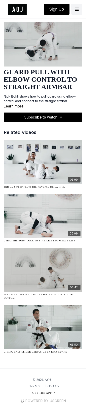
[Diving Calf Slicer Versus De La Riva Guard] (43, 351)
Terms (34, 386)
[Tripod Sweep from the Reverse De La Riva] (43, 186)
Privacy (52, 386)
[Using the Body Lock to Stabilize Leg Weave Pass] (43, 240)
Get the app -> (43, 392)
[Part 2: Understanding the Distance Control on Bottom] (43, 296)
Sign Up (56, 9)
